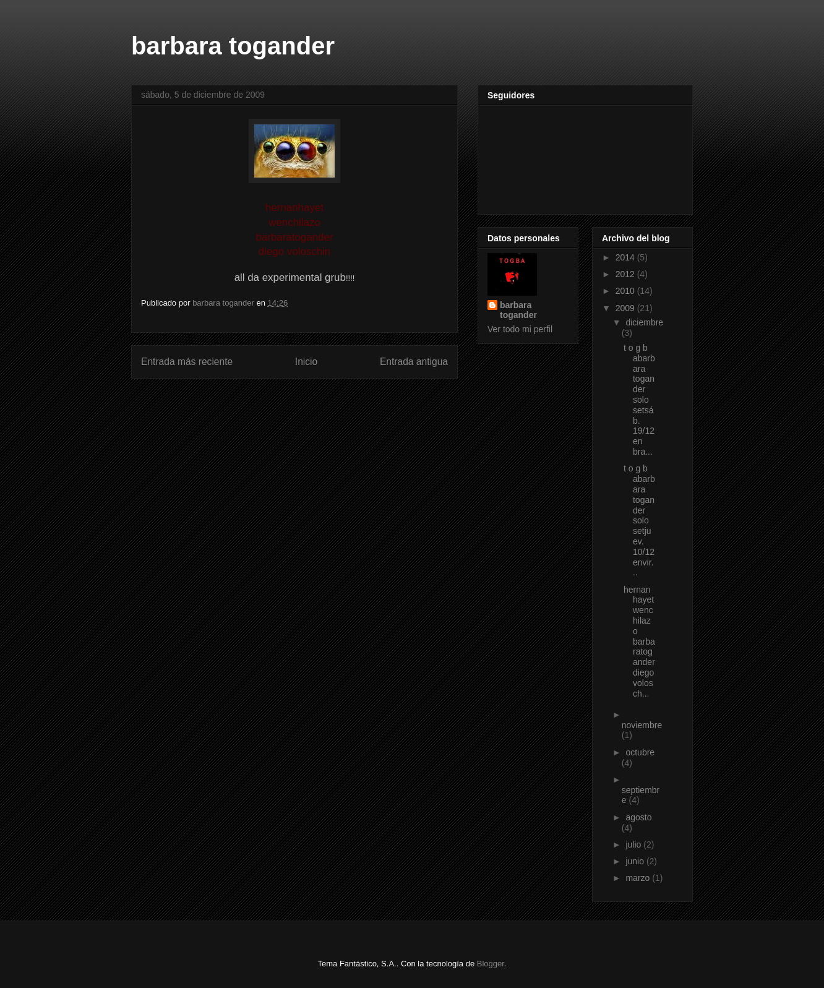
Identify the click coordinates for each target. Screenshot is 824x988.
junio (635, 861)
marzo (638, 878)
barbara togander (233, 45)
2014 (626, 257)
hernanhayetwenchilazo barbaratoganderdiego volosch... (639, 641)
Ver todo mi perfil (519, 329)
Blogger (490, 963)
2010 (626, 291)
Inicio (306, 361)
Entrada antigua (414, 361)
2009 (626, 308)
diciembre (644, 322)
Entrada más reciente (187, 361)
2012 (626, 274)
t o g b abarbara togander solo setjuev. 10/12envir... (639, 520)
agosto (638, 817)
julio (634, 844)
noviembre (642, 725)
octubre (639, 752)
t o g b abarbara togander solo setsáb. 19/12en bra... (639, 400)
